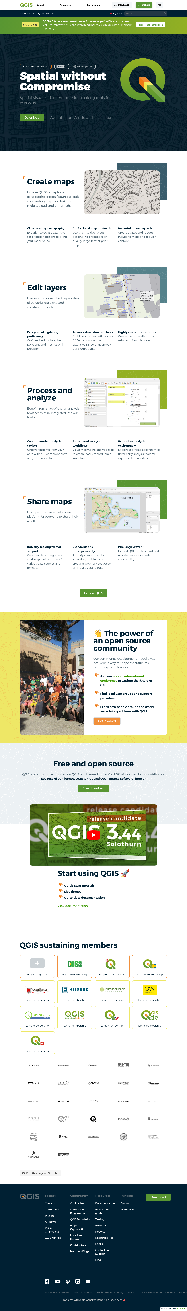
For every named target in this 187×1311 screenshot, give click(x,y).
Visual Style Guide (151, 1292)
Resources (102, 1195)
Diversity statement (57, 1292)
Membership (128, 1209)
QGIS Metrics (53, 1238)
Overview (50, 1203)
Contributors (78, 1245)
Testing (99, 1219)
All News (50, 1222)
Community (79, 1195)
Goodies (170, 1292)
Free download (93, 788)
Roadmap (101, 1225)
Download (31, 117)
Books (99, 1244)
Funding (127, 1195)
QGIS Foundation (80, 1219)
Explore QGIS (93, 592)
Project (50, 1195)
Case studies (52, 1209)
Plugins (49, 1215)
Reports (100, 1231)
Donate (125, 1203)
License (131, 1292)
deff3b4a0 (181, 1309)
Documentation (105, 1203)
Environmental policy (110, 1292)
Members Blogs (79, 1251)
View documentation (72, 905)
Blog (98, 1260)
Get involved (107, 720)
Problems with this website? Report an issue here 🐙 (94, 1300)
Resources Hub (104, 1238)
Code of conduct (83, 1292)
